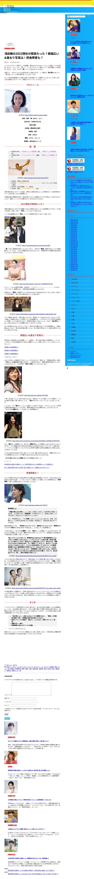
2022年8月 (73, 227)
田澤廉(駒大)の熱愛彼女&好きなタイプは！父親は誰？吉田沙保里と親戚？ (81, 187)
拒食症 (12, 668)
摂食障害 (18, 668)
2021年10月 (74, 246)
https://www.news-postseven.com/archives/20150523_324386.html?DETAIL (36, 441)
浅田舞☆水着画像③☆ (11, 353)
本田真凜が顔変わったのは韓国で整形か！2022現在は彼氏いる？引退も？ (31, 870)
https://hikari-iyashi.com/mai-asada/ (36, 115)
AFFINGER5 (85, 365)
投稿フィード (74, 353)
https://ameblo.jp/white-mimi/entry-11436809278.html (36, 284)
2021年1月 (73, 262)
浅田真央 (35, 668)
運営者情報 (7, 10)
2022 (8, 667)
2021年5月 (73, 255)
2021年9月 (73, 247)
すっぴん (13, 667)
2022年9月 (73, 225)
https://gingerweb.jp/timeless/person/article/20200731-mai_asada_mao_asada (36, 588)
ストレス (30, 667)
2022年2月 (73, 238)
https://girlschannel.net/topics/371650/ (36, 395)
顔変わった (15, 670)
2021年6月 (73, 253)
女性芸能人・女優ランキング (75, 164)
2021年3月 (73, 259)
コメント (8, 695)
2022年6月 (73, 231)
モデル (15, 665)
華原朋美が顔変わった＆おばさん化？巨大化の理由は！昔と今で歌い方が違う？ (33, 874)
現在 (53, 668)
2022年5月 (73, 233)
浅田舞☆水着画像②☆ (11, 350)
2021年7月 (73, 251)
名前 (6, 698)
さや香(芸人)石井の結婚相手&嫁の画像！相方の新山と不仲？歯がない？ (81, 198)
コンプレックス (22, 667)
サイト (6, 705)
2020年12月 (74, 264)
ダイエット (37, 667)
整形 (23, 668)
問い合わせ (7, 8)
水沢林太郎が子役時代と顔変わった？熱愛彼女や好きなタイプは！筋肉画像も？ (28, 858)
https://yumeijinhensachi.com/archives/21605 (36, 245)
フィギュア (45, 667)
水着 (30, 668)
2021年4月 (73, 257)
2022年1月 (73, 240)
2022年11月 (74, 221)
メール (7, 702)
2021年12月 (74, 242)
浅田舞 (41, 668)
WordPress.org (75, 357)
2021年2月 (73, 260)
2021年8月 (73, 249)
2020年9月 (73, 270)
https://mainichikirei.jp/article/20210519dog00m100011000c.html (36, 314)
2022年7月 (73, 229)
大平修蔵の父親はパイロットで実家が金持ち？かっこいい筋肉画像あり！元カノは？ (29, 799)
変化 (55, 667)
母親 (26, 668)
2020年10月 (74, 268)
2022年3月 (73, 236)
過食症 (9, 670)
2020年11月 (74, 266)
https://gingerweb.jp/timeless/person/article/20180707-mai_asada (36, 556)
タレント (9, 665)
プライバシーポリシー (11, 11)
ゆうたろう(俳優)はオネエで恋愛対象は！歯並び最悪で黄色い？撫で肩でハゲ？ (28, 741)
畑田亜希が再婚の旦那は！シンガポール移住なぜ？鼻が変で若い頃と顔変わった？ (29, 770)
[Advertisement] (32, 29)
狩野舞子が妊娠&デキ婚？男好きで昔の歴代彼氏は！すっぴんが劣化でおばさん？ (81, 204)
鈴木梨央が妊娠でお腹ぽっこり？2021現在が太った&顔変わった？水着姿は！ (29, 464)
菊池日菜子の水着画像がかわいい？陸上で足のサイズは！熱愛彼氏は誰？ (81, 193)
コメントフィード (76, 355)
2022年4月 (73, 234)
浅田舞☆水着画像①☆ (11, 347)
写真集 (51, 667)
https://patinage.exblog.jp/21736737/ (36, 505)
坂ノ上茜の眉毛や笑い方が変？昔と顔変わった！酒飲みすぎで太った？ (27, 467)
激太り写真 (47, 668)
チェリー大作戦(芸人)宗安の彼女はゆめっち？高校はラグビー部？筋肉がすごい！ (81, 182)
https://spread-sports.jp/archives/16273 (36, 178)
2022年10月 (74, 223)
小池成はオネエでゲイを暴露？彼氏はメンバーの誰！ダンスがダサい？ (26, 829)
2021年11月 (74, 244)
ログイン (73, 351)
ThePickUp (71, 360)
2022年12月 (74, 220)
